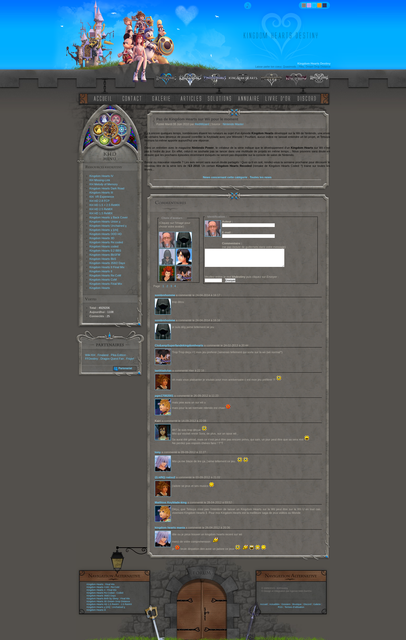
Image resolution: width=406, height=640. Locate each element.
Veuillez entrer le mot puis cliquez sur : (242, 276)
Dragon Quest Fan (112, 358)
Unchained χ (118, 607)
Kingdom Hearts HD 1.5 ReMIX (103, 604)
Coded (119, 593)
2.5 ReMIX (126, 604)
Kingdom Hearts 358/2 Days (107, 263)
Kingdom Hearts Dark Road (107, 188)
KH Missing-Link (100, 180)
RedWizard (202, 124)
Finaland (103, 355)
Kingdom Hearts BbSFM (105, 254)
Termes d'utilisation (294, 607)
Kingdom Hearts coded (104, 246)
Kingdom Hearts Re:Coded (101, 593)
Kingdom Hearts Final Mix (106, 283)
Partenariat (125, 368)
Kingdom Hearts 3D (102, 238)
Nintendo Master (233, 124)
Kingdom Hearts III (101, 192)
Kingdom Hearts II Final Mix (107, 267)
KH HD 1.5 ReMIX (101, 213)
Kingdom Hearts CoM (103, 279)
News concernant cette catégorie (225, 177)
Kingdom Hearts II (101, 271)
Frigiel (130, 358)
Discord (307, 604)
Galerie (317, 604)
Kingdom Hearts (100, 287)
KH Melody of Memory (104, 184)
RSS (280, 607)
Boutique (297, 604)
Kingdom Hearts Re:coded (106, 242)
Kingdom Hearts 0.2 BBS (105, 250)
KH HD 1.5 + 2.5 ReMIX (105, 205)
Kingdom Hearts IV (101, 175)
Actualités (274, 604)
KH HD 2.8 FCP (100, 200)
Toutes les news (260, 177)
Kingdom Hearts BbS (103, 258)
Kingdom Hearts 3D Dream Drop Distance (108, 601)
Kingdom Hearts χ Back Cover (109, 217)
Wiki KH (90, 355)
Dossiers (286, 604)
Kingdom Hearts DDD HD (106, 234)
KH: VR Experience (102, 196)
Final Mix (109, 584)
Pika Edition (118, 355)
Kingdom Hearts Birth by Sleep (103, 598)
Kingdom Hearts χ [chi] (104, 229)
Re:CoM (115, 587)
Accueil (263, 604)
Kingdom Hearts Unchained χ (108, 225)
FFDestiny (91, 358)
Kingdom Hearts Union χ (105, 221)
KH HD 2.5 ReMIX (101, 209)
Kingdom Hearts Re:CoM (105, 275)
